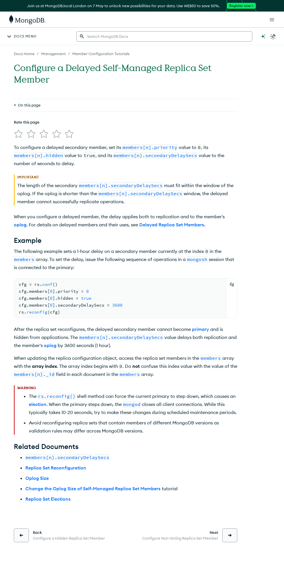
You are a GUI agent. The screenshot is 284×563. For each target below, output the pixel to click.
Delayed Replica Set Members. (172, 225)
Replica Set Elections (48, 499)
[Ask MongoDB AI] (263, 36)
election (37, 404)
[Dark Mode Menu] (273, 36)
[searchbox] (164, 36)
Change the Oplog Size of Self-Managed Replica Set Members (93, 488)
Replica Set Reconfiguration (55, 468)
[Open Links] (272, 20)
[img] (18, 134)
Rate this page (27, 122)
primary (200, 329)
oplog (20, 225)
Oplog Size (37, 478)
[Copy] (232, 284)
